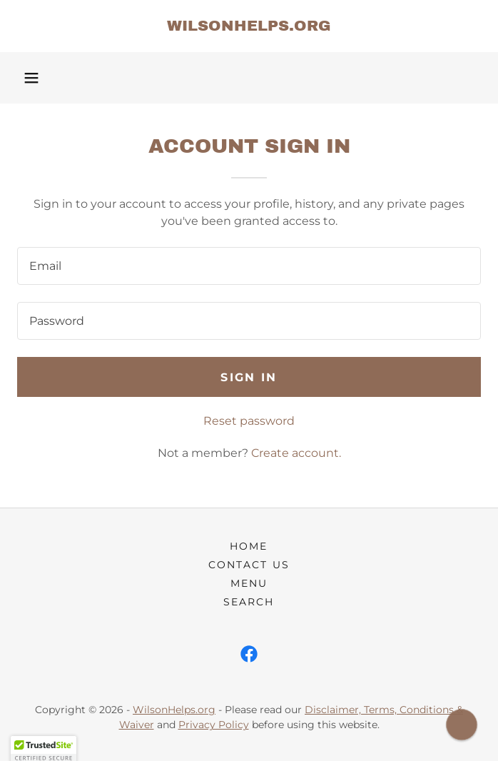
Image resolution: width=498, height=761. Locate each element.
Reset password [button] (249, 421)
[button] (31, 78)
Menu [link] (249, 583)
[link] (249, 26)
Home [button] (249, 546)
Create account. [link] (296, 453)
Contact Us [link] (248, 564)
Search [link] (248, 601)
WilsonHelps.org (174, 709)
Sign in (248, 377)
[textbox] (249, 266)
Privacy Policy (213, 724)
